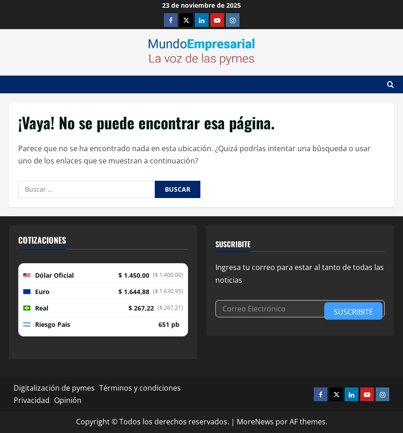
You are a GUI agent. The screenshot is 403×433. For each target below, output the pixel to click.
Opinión (68, 400)
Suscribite (353, 312)
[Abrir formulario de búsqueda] (390, 84)
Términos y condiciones (140, 388)
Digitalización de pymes (54, 388)
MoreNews (255, 422)
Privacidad (32, 400)
